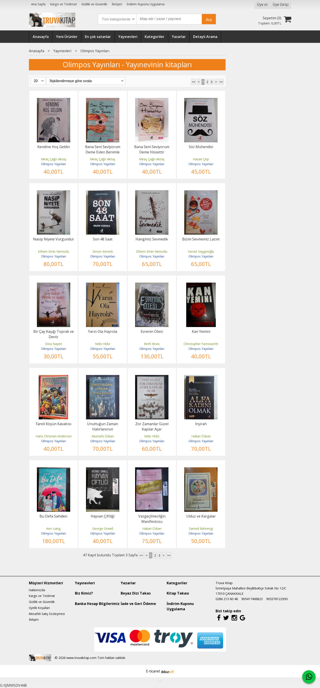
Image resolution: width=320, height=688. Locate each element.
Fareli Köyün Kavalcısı (53, 423)
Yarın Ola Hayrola (102, 331)
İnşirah (201, 423)
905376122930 (277, 599)
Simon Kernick (102, 251)
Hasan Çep (201, 159)
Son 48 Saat (102, 239)
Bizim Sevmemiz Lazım (201, 239)
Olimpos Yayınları (53, 164)
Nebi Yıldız (102, 344)
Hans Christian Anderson (54, 436)
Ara (209, 20)
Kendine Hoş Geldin (53, 146)
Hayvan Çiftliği (102, 516)
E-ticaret (153, 671)
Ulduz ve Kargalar (201, 516)
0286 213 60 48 (227, 599)
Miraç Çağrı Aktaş (53, 159)
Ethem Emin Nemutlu (53, 251)
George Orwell (102, 528)
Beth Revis (152, 344)
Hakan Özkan (201, 436)
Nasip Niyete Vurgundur (53, 239)
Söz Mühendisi (201, 146)
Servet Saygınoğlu (201, 251)
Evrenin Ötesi (152, 331)
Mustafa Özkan (103, 436)
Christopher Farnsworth (201, 344)
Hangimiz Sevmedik (152, 239)
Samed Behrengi (201, 528)
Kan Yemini (201, 331)
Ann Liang (53, 528)
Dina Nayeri (53, 344)
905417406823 (252, 599)
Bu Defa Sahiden (53, 516)
